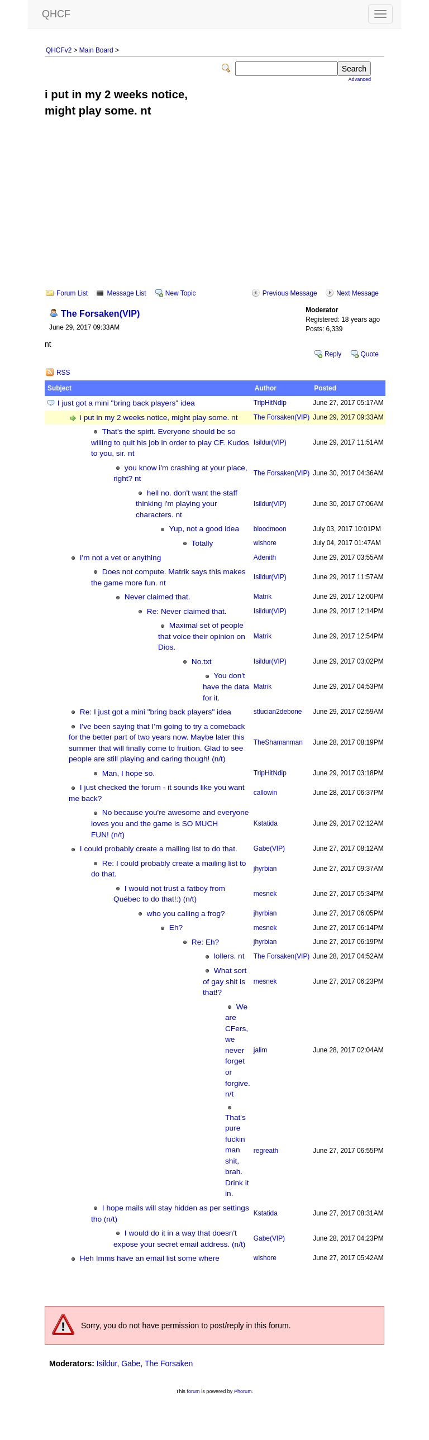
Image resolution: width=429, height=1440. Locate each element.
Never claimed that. (157, 597)
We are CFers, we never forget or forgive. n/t (237, 1050)
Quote (370, 354)
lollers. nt (229, 956)
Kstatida (266, 823)
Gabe (269, 848)
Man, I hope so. (128, 773)
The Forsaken (100, 313)
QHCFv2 (59, 50)
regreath (266, 1151)
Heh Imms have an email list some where (150, 1258)
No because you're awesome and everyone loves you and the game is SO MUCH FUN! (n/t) (170, 823)
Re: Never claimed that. (187, 611)
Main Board (96, 50)
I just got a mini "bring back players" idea (126, 403)
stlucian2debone (278, 712)
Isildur (270, 442)
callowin (265, 793)
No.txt (202, 661)
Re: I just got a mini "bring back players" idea (155, 712)
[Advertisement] (214, 210)
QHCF (56, 14)
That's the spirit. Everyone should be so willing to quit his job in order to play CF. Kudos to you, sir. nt (170, 442)
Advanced (360, 79)
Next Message (357, 293)
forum (193, 1391)
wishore (265, 543)
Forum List (72, 293)
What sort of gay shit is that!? (224, 981)
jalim (260, 1050)
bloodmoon (270, 529)
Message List (126, 293)
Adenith (265, 557)
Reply (333, 354)
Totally (202, 543)
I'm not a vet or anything (120, 558)
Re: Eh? (205, 942)
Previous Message (290, 293)
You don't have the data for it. (226, 686)
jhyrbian (265, 868)
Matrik (262, 596)
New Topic (180, 293)
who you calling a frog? (186, 913)
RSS (63, 372)
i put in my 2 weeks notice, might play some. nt (159, 417)
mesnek (265, 894)
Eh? (176, 927)
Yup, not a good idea (204, 528)
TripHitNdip (270, 403)
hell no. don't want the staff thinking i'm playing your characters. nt (186, 504)
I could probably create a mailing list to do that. (158, 849)
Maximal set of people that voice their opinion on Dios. (201, 636)
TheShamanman (278, 742)
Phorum (243, 1391)
